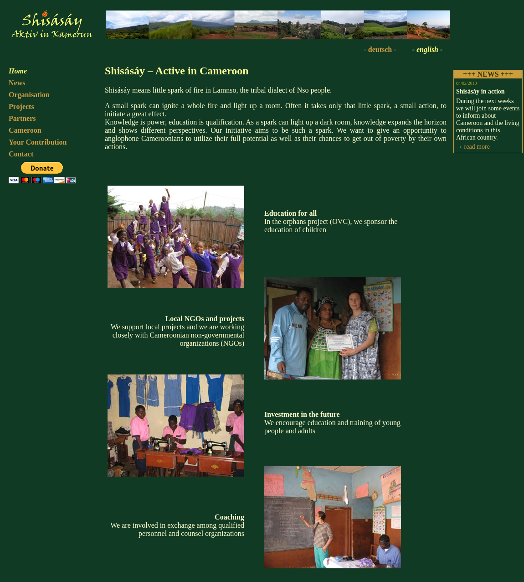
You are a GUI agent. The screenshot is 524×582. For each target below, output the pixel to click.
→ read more (473, 146)
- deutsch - (380, 49)
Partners (22, 118)
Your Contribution (38, 142)
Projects (21, 106)
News (17, 83)
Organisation (29, 95)
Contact (21, 154)
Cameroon (25, 130)
